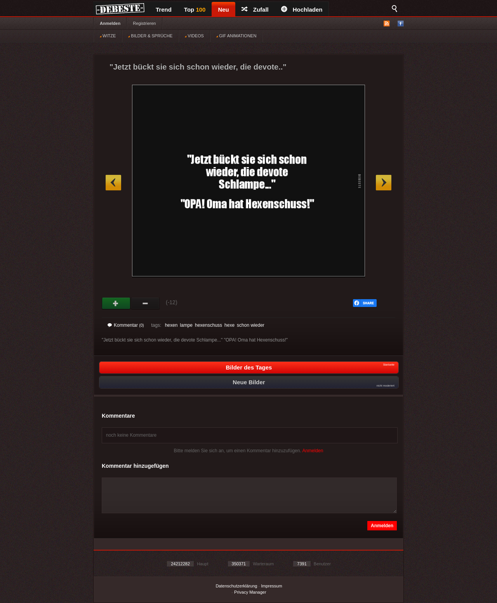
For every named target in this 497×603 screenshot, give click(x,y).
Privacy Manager (250, 592)
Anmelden (110, 23)
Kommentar (126, 325)
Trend (164, 9)
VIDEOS (194, 35)
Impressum (271, 586)
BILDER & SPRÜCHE (150, 35)
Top (195, 9)
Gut (116, 303)
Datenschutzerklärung (236, 586)
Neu (223, 9)
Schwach (145, 303)
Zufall (255, 9)
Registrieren (144, 23)
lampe (186, 325)
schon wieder (250, 325)
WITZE (108, 35)
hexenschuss (208, 325)
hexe (229, 325)
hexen (171, 325)
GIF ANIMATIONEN (236, 35)
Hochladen (302, 9)
